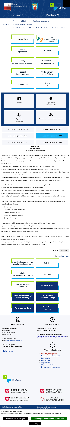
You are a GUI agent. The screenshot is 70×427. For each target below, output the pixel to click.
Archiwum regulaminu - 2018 (24, 24)
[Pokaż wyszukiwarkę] (52, 15)
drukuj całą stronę (63, 256)
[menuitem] (18, 129)
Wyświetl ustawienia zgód (15, 419)
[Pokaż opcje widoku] (17, 15)
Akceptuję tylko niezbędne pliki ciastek (49, 419)
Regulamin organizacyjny (43, 21)
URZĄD (25, 21)
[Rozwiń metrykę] (64, 250)
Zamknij (35, 423)
